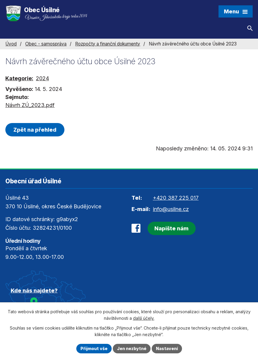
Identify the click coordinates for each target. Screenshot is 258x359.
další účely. (143, 318)
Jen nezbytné (131, 348)
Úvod (11, 44)
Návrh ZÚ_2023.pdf (30, 105)
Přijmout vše (93, 348)
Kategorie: (19, 78)
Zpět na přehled (34, 130)
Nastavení (167, 348)
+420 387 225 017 (176, 198)
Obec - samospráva (46, 44)
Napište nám (171, 228)
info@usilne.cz (171, 209)
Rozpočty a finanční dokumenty (107, 44)
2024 (42, 78)
